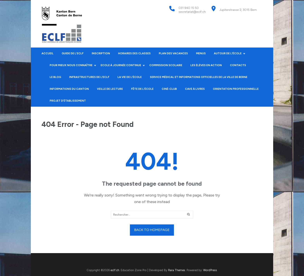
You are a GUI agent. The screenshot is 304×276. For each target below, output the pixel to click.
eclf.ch (115, 270)
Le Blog (55, 77)
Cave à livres (195, 89)
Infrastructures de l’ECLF (89, 77)
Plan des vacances (173, 53)
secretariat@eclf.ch (192, 12)
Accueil (47, 53)
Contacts (238, 65)
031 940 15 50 (189, 8)
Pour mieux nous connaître (71, 65)
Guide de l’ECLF (73, 53)
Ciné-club (169, 89)
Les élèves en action (206, 65)
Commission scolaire (165, 65)
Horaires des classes (134, 53)
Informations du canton (69, 89)
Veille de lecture (110, 89)
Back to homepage (152, 230)
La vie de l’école (129, 77)
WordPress (210, 270)
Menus (201, 53)
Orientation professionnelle (236, 89)
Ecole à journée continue (121, 65)
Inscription (101, 53)
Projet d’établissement (68, 100)
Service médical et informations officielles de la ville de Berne (198, 77)
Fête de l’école (142, 89)
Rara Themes (176, 270)
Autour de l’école (228, 53)
